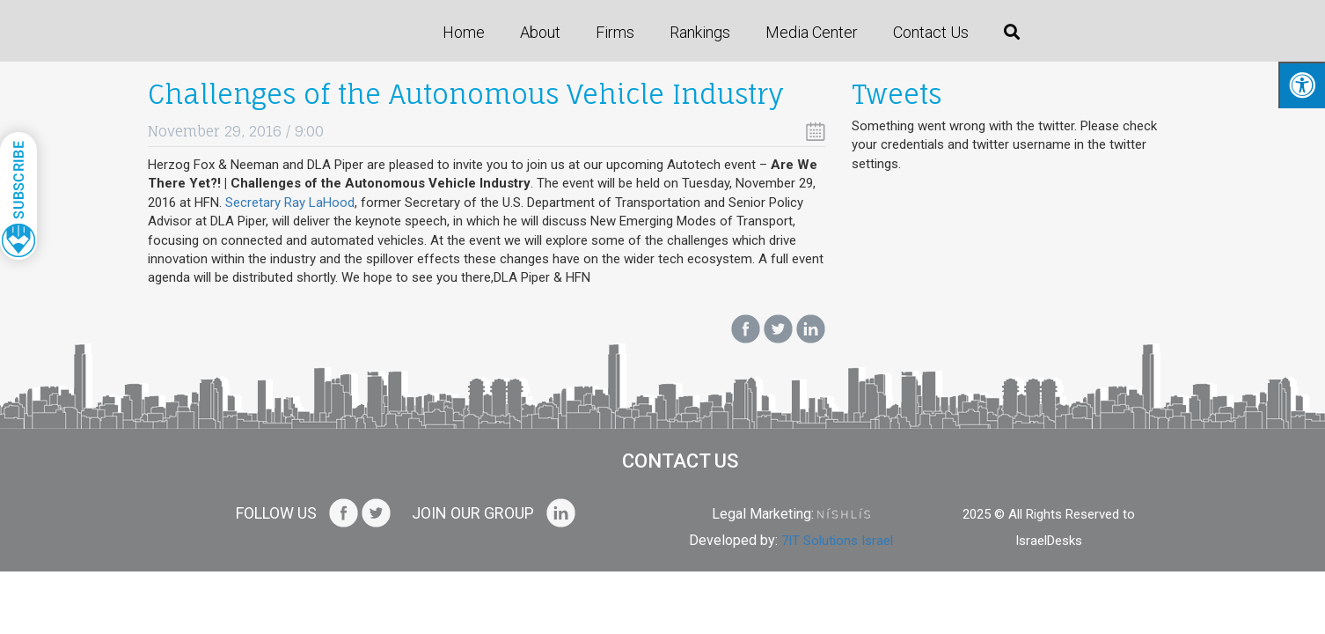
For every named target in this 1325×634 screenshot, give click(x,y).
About (540, 32)
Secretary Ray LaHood (290, 202)
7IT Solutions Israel (837, 541)
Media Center (811, 32)
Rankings (700, 32)
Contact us (931, 32)
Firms (615, 32)
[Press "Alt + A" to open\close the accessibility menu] (1301, 85)
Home (464, 32)
